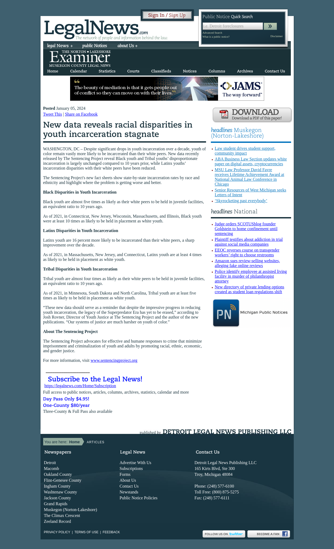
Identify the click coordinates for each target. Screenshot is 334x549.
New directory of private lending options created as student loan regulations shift (249, 289)
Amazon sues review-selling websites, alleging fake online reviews (247, 263)
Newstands (129, 492)
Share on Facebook (81, 114)
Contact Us (129, 486)
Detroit (50, 462)
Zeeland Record (57, 521)
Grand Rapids (55, 503)
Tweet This (52, 114)
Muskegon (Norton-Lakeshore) (70, 509)
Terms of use (86, 532)
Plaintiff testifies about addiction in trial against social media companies (249, 241)
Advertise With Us (135, 462)
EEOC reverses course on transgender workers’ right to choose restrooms (247, 252)
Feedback (111, 532)
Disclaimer (276, 36)
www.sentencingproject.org (114, 360)
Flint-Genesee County (63, 480)
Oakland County (58, 474)
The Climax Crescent (62, 515)
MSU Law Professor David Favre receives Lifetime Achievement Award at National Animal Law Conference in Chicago (249, 176)
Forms (125, 474)
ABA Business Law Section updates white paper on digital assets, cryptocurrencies (251, 161)
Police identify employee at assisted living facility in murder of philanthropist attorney (251, 276)
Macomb (51, 468)
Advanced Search (212, 32)
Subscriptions (131, 468)
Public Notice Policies (139, 498)
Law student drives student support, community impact (245, 150)
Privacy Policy (57, 532)
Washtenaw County (60, 492)
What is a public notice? (216, 36)
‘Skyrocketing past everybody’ (241, 200)
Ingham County (57, 486)
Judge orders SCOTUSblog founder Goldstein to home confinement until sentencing (246, 229)
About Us (128, 480)
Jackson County (57, 498)
